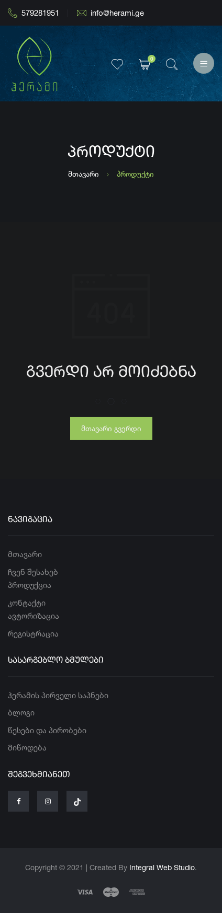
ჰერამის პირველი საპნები (58, 695)
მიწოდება (27, 748)
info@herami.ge (110, 13)
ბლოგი (21, 713)
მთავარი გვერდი (111, 431)
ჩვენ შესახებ (33, 572)
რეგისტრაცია (33, 634)
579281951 (33, 13)
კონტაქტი (27, 603)
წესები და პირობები (47, 730)
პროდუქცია (29, 585)
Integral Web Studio (162, 867)
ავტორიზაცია (33, 616)
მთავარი (83, 173)
